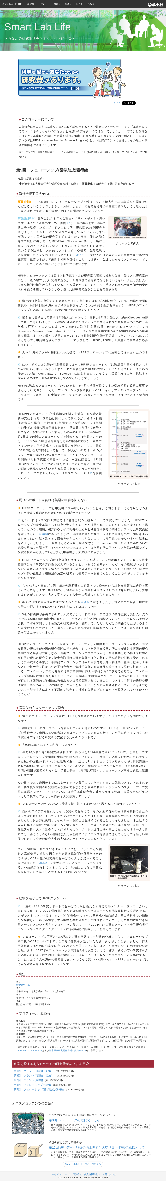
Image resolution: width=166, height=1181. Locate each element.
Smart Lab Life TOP (12, 4)
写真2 (43, 862)
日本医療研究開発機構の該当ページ (67, 1050)
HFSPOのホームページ (30, 1050)
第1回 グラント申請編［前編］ (34, 1071)
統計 (44, 4)
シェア (117, 102)
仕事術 (56, 4)
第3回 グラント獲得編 (29, 1080)
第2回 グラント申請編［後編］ (34, 1075)
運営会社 (77, 1174)
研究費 (31, 4)
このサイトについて (60, 1174)
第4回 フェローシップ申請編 (33, 1085)
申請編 (43, 534)
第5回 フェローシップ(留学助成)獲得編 (39, 1089)
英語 (68, 4)
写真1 (80, 255)
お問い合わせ (109, 1174)
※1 (68, 223)
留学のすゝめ (23, 985)
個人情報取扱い (92, 1174)
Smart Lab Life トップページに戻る (83, 1164)
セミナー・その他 (86, 4)
